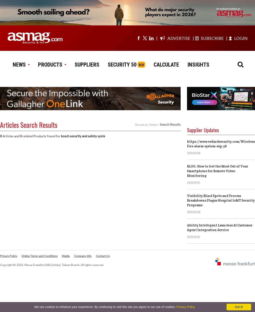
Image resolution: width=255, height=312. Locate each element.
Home (153, 124)
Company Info (83, 256)
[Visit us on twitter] (145, 38)
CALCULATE (166, 64)
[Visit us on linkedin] (151, 38)
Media (66, 256)
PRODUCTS (52, 64)
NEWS (21, 64)
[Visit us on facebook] (139, 38)
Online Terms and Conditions (39, 256)
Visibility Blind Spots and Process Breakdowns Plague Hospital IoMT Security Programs (221, 200)
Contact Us (103, 256)
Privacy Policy (8, 256)
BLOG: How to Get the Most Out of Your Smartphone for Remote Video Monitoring (217, 171)
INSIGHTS (198, 64)
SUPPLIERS (87, 64)
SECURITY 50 (122, 64)
